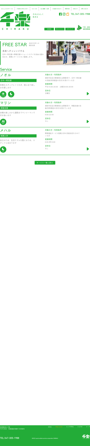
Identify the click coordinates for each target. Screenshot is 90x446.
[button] (34, 9)
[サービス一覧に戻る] (45, 163)
